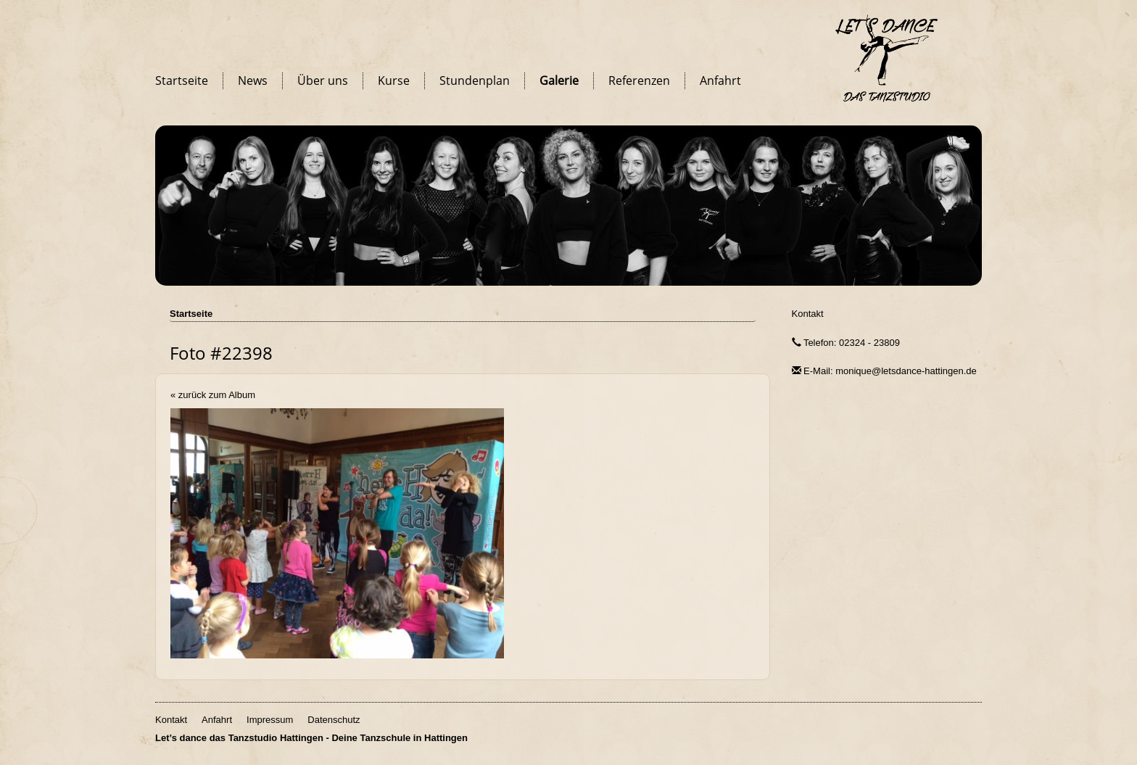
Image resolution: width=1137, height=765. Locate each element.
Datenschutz (333, 719)
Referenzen (639, 80)
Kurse (394, 80)
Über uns (322, 80)
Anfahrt (720, 80)
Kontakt (808, 313)
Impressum (270, 719)
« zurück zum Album (212, 394)
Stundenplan (474, 80)
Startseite (181, 80)
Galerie (559, 80)
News (253, 80)
